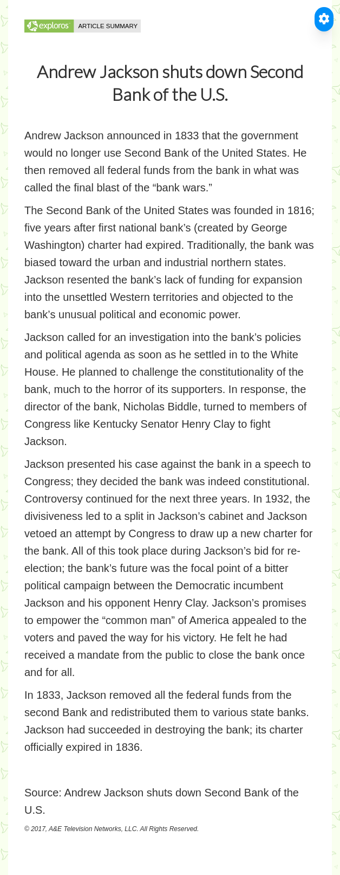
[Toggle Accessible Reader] (324, 19)
